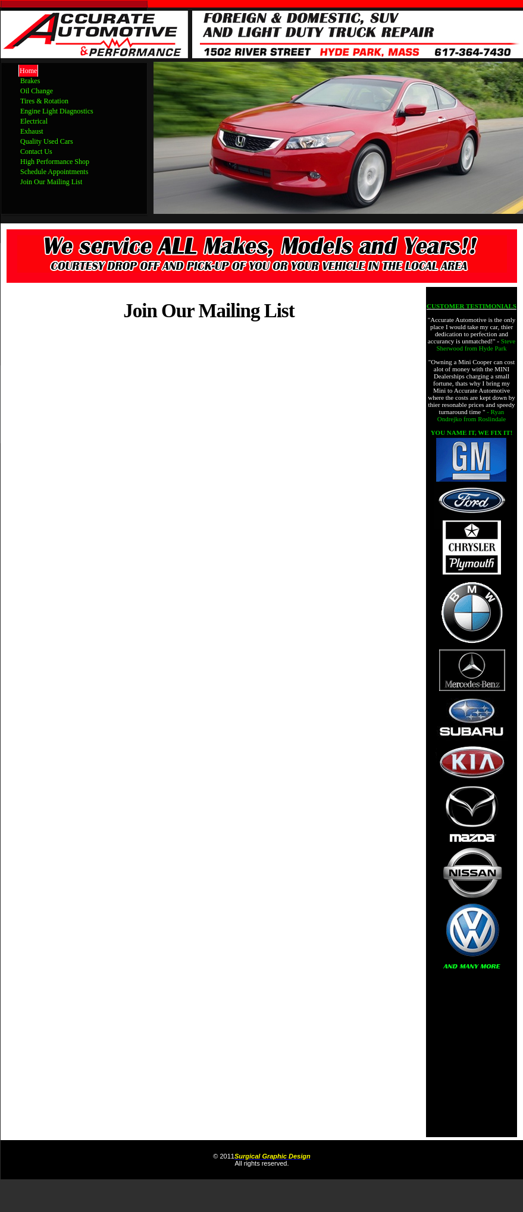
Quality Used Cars (46, 141)
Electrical (34, 121)
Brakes (30, 81)
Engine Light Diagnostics (56, 111)
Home (28, 71)
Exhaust (31, 131)
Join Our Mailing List (51, 182)
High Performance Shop (54, 161)
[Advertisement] (472, 1059)
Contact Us (36, 151)
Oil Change (36, 91)
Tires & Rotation (44, 101)
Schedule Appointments (54, 172)
